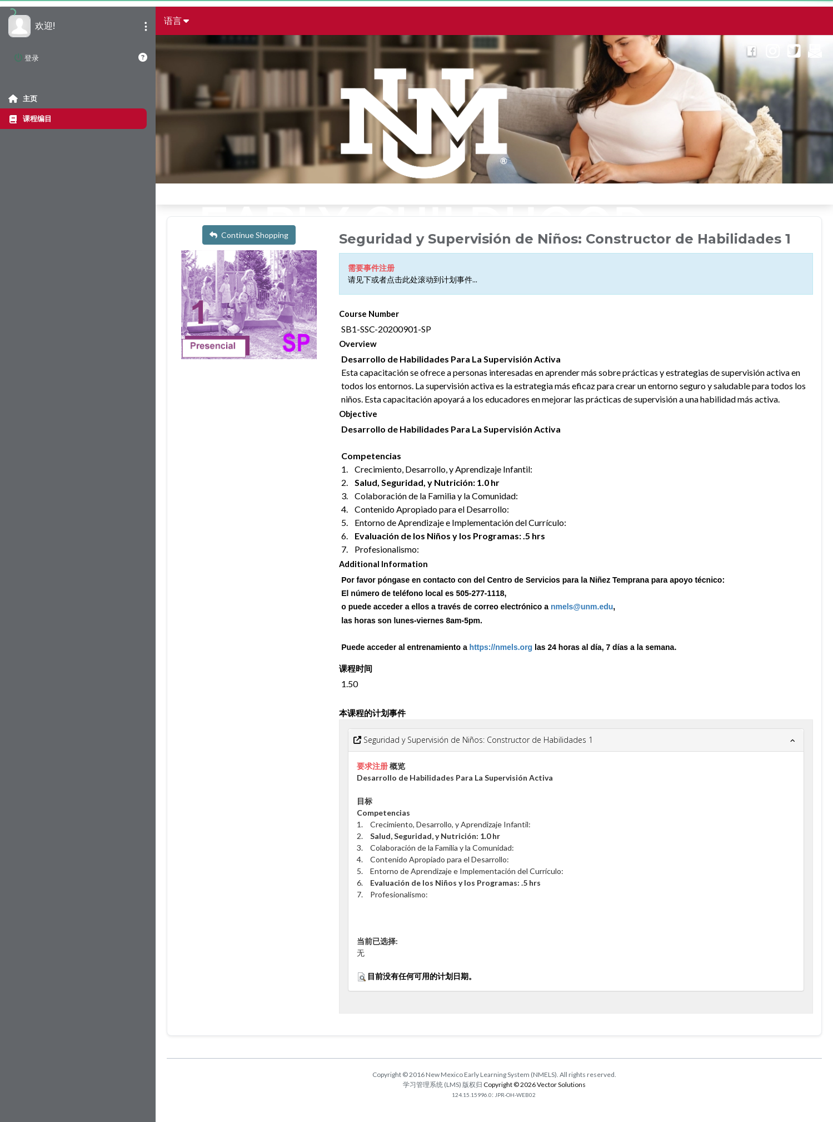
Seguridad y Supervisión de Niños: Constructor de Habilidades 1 (473, 739)
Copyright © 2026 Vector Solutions (534, 1084)
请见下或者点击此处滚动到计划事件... (412, 280)
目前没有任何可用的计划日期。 (421, 976)
